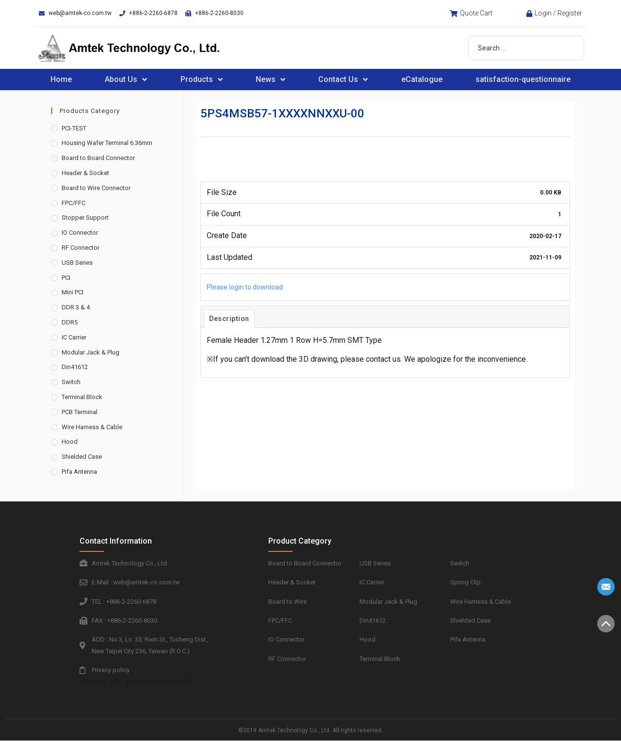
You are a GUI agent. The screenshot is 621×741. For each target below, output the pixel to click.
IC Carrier (74, 337)
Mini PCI (72, 292)
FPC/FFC (73, 203)
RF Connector (80, 247)
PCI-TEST (74, 128)
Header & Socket (85, 173)
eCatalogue (421, 79)
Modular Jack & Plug (90, 352)
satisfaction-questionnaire (523, 79)
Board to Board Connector (98, 157)
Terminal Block (82, 397)
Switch (71, 382)
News (270, 79)
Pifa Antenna (79, 471)
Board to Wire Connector (96, 188)
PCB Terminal (80, 412)
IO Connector (80, 232)
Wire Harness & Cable (92, 427)
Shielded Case (82, 456)
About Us (126, 79)
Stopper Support (85, 217)
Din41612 (75, 366)
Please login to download (245, 287)
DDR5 (70, 322)
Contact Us (343, 79)
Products (201, 79)
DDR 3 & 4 (76, 307)
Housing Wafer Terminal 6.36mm (107, 142)
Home (61, 79)
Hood (70, 441)
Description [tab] (229, 318)
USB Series (77, 262)
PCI (66, 277)
